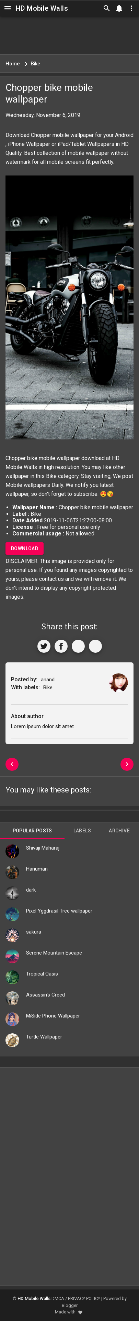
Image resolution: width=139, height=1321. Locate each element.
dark (31, 890)
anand (48, 680)
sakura (33, 932)
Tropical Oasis (42, 974)
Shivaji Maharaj (42, 848)
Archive (119, 830)
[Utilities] (131, 8)
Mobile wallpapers (27, 485)
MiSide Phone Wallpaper (53, 1016)
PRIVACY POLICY (84, 1298)
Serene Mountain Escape (54, 953)
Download (24, 548)
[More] (95, 646)
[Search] (107, 8)
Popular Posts (32, 830)
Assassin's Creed (45, 995)
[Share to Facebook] (61, 646)
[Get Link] (78, 646)
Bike (51, 476)
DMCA (57, 1298)
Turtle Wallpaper (44, 1037)
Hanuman (37, 869)
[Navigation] (7, 8)
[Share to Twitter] (43, 646)
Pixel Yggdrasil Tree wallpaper (59, 911)
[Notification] (119, 8)
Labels (82, 830)
